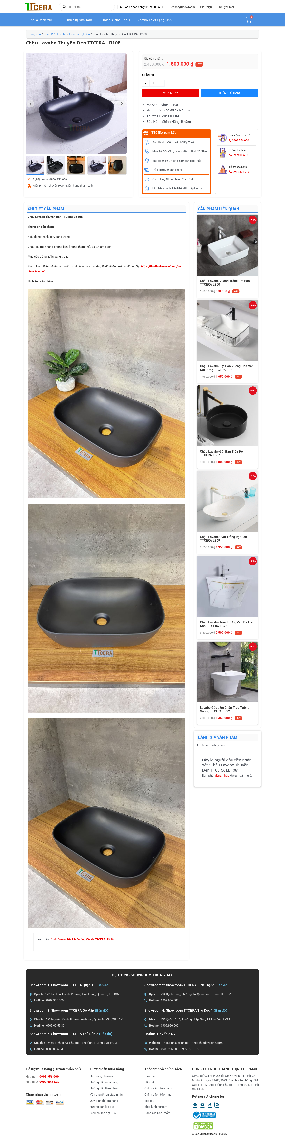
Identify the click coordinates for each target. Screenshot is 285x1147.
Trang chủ (34, 34)
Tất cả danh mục (41, 20)
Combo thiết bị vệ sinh (156, 20)
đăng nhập (222, 775)
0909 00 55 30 (239, 155)
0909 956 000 (239, 140)
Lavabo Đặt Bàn (79, 34)
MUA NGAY (170, 93)
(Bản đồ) (103, 985)
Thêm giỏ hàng (229, 93)
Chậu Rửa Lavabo (55, 34)
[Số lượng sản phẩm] (153, 83)
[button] (142, 7)
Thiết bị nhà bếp (117, 20)
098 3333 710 (239, 171)
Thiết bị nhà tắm (81, 20)
